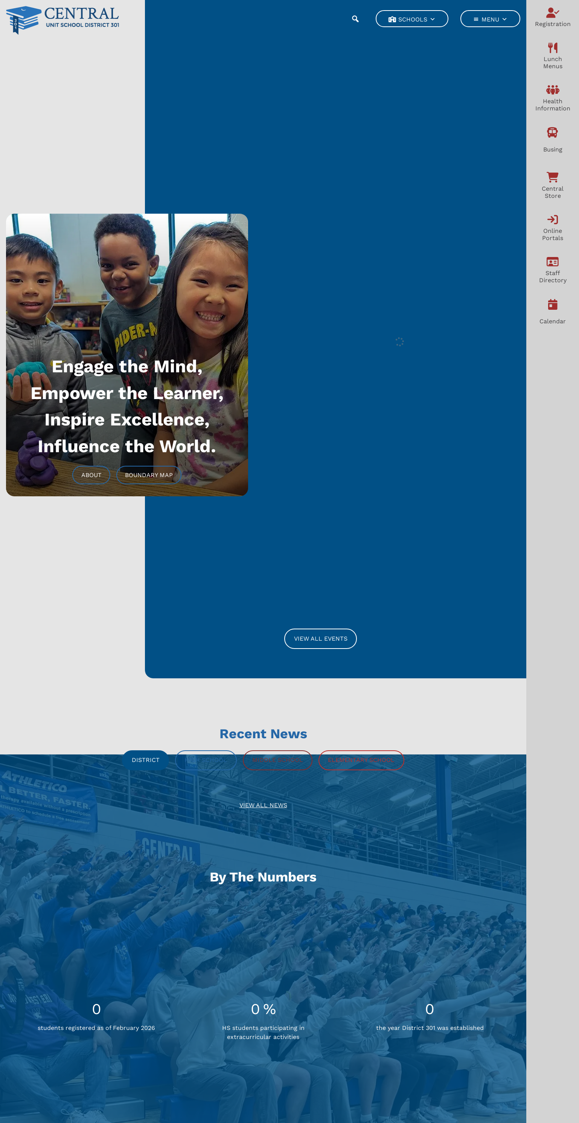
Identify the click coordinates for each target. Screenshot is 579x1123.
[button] (355, 18)
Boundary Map (149, 475)
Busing (552, 149)
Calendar (552, 321)
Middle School (277, 759)
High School (205, 759)
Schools (417, 19)
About (91, 475)
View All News (263, 805)
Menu (494, 19)
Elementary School (361, 759)
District (146, 759)
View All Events (320, 638)
